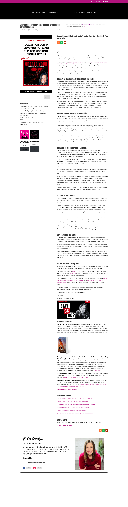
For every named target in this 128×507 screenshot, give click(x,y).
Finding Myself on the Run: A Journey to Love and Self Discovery (74, 379)
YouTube (69, 406)
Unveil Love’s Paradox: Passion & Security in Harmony (71, 391)
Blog (76, 12)
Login (95, 12)
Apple (64, 406)
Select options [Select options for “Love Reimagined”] (35, 129)
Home (33, 12)
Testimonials (82, 12)
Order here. (97, 351)
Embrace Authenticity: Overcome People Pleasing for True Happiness (76, 385)
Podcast (38, 12)
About (88, 12)
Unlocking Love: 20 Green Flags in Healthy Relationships (72, 382)
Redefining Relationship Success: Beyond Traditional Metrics (73, 388)
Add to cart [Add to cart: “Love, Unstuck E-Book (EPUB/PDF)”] (24, 130)
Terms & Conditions (71, 499)
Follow (28, 448)
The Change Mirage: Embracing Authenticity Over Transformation (75, 394)
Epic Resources (52, 12)
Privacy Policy (61, 499)
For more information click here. (69, 314)
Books (43, 12)
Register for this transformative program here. (75, 358)
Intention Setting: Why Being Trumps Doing (32, 91)
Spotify (59, 406)
